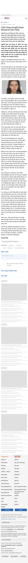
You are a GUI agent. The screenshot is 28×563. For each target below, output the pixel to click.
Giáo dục (16, 465)
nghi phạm (11, 245)
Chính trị (3, 459)
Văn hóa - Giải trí (5, 471)
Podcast (16, 504)
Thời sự (16, 459)
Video (15, 501)
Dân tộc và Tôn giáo (19, 462)
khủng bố (10, 248)
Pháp (4, 248)
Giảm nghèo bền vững (20, 489)
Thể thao (3, 465)
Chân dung (18, 245)
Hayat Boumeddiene (19, 248)
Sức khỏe (16, 471)
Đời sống (16, 468)
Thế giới (5, 22)
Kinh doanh (4, 462)
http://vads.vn (9, 550)
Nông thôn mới (5, 492)
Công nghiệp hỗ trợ (6, 486)
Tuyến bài (7, 510)
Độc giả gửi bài (14, 556)
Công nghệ (4, 474)
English (16, 495)
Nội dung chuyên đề (6, 495)
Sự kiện (21, 510)
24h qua (3, 506)
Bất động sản (4, 480)
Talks (2, 498)
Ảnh (2, 501)
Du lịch (16, 477)
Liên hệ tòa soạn (6, 522)
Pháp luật (16, 474)
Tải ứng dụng (5, 556)
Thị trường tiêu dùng (6, 489)
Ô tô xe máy (4, 477)
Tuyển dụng (23, 556)
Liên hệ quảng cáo (6, 539)
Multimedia (4, 504)
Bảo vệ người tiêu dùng (20, 486)
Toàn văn (16, 483)
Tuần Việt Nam (5, 483)
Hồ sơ (15, 498)
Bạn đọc (16, 480)
